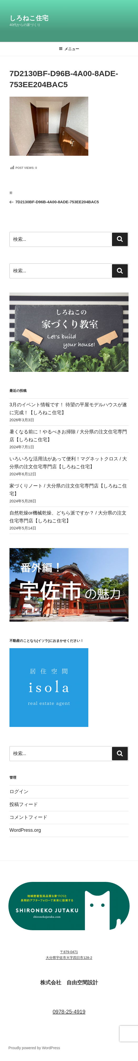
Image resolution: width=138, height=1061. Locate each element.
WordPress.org (25, 830)
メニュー (69, 49)
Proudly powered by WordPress (34, 1048)
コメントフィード (28, 817)
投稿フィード (23, 804)
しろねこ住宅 (28, 18)
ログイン (18, 791)
